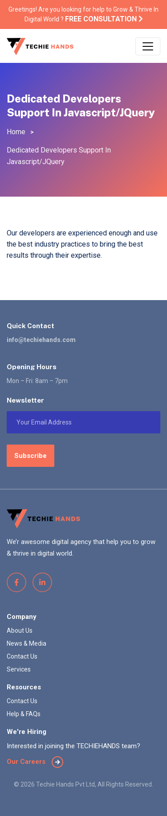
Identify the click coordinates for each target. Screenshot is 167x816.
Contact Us (22, 656)
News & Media (26, 643)
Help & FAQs (24, 713)
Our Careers (35, 762)
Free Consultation (104, 19)
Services (19, 669)
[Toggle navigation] (147, 46)
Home (16, 132)
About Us (20, 630)
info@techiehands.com (41, 339)
